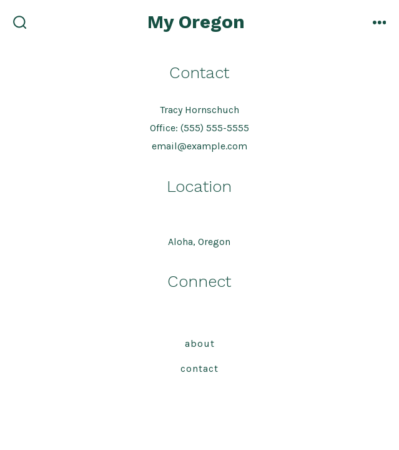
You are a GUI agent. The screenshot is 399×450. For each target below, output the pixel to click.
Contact (199, 368)
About (200, 343)
